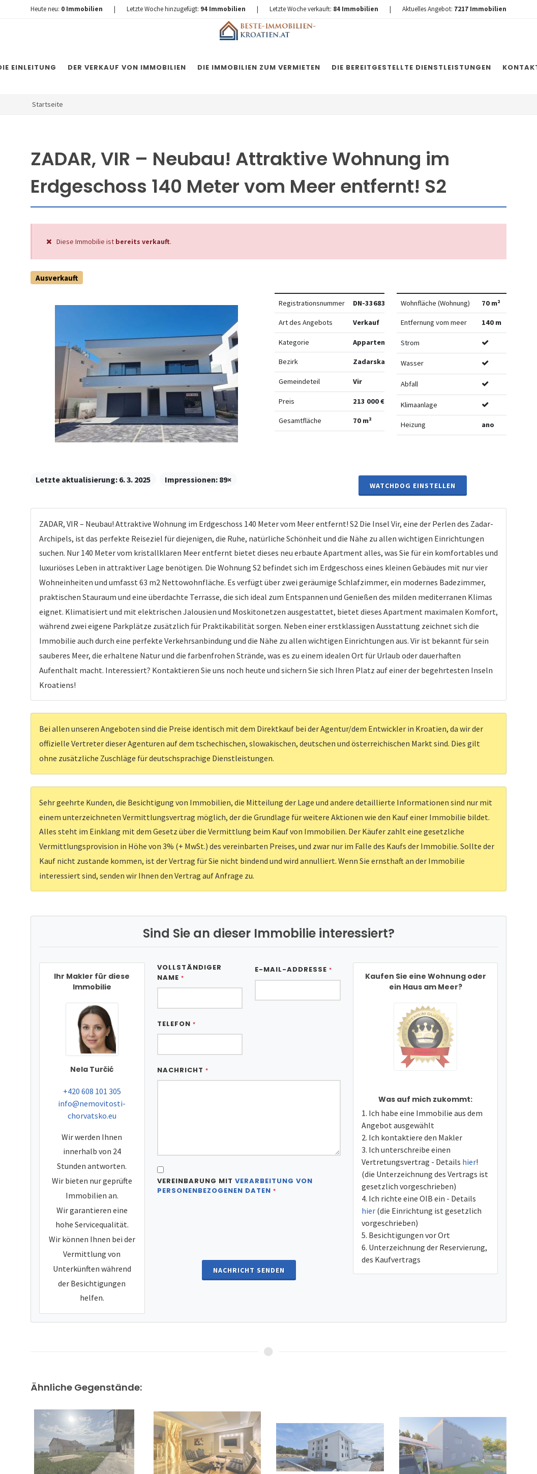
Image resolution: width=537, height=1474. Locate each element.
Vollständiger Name (189, 972)
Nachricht (182, 1070)
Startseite (47, 104)
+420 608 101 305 (92, 1091)
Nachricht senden (249, 1270)
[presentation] (248, 1229)
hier (469, 1162)
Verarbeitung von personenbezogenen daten (235, 1186)
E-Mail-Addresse (293, 969)
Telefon (176, 1024)
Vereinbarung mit (235, 1186)
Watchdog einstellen (413, 485)
